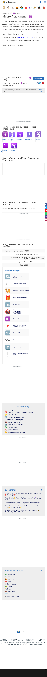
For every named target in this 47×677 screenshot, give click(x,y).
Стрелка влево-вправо (19, 283)
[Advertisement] (23, 673)
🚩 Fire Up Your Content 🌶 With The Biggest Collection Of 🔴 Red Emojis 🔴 (23, 494)
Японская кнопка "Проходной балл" (19, 412)
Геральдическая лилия (14, 410)
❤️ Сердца (8, 581)
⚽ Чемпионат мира (12, 596)
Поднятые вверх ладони (15, 432)
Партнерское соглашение (30, 640)
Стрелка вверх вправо (14, 417)
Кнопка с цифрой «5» (14, 425)
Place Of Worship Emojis (25, 37)
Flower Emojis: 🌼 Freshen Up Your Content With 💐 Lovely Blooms (23, 498)
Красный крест (11, 429)
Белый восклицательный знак (20, 353)
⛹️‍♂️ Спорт (8, 589)
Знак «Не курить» (12, 422)
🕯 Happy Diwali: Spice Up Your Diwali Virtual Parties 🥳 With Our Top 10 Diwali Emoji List (22, 511)
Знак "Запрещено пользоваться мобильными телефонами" (18, 311)
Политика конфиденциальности (17, 640)
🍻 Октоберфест (10, 584)
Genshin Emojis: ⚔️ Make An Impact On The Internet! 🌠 (22, 502)
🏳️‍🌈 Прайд (8, 586)
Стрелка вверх (17, 347)
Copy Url (40, 90)
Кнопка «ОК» (17, 304)
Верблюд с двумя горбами (21, 290)
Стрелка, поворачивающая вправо (21, 276)
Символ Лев (10, 415)
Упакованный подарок (20, 297)
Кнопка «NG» (17, 333)
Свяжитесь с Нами (42, 640)
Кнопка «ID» (16, 319)
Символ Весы (11, 427)
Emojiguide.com (6, 13)
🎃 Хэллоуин (9, 579)
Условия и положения (3, 640)
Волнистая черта (18, 340)
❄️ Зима (8, 594)
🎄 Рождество (10, 574)
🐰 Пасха (8, 576)
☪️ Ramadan (16, 13)
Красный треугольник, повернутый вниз (19, 325)
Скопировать (38, 78)
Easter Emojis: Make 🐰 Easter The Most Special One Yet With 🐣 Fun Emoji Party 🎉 (22, 506)
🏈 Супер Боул (10, 591)
